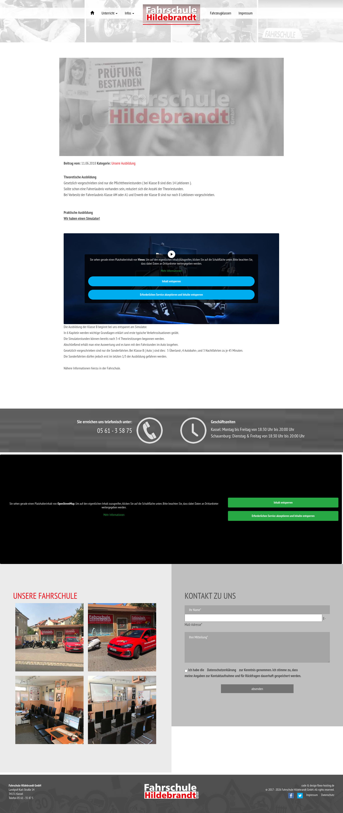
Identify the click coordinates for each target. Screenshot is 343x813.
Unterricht (109, 13)
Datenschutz (327, 795)
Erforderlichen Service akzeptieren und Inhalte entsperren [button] (171, 294)
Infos (129, 13)
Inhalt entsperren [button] (171, 281)
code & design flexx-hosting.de (317, 785)
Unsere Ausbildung (124, 163)
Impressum (246, 13)
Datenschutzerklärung (221, 669)
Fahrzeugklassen (220, 13)
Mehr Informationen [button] (171, 271)
